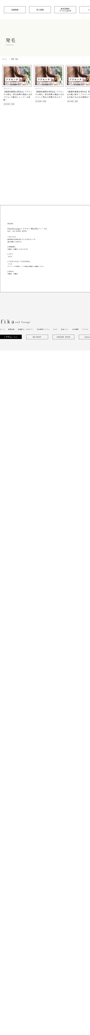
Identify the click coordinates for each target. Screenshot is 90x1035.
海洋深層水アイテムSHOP (65, 10)
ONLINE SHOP (63, 337)
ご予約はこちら (11, 337)
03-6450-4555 (20, 231)
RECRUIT (37, 337)
